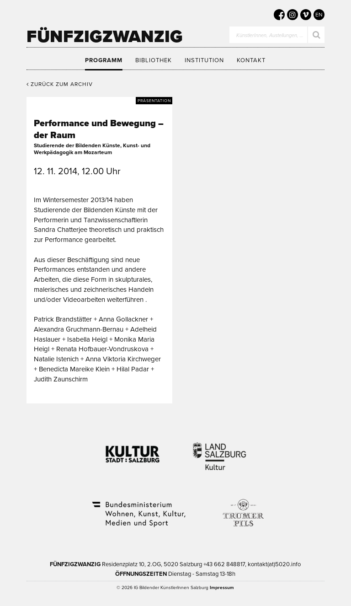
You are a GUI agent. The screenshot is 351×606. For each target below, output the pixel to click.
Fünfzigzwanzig (105, 36)
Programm (103, 60)
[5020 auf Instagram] (292, 14)
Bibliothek (153, 60)
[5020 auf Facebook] (279, 14)
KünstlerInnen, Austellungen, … (269, 35)
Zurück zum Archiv (60, 84)
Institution (204, 60)
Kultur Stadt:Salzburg (133, 450)
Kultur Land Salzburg (219, 450)
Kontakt (251, 60)
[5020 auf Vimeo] (305, 14)
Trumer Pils (242, 508)
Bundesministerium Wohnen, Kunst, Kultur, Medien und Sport (138, 508)
